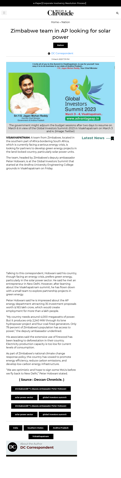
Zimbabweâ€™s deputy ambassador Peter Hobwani (41, 389)
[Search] (117, 13)
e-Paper (37, 3)
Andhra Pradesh (61, 428)
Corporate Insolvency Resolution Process (64, 3)
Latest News (93, 138)
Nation (60, 45)
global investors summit (55, 397)
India (15, 428)
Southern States (36, 428)
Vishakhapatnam (40, 436)
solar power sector (24, 397)
